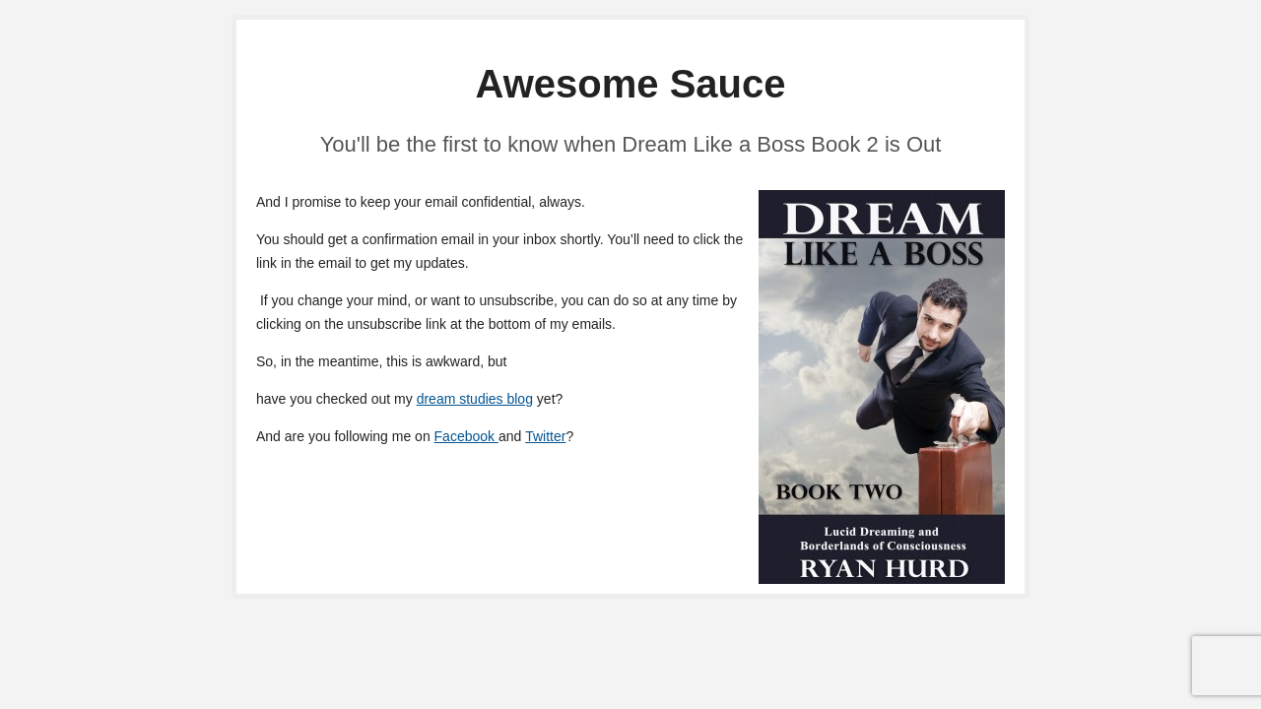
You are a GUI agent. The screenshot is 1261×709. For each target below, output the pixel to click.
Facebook (466, 436)
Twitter (545, 436)
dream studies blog (475, 399)
